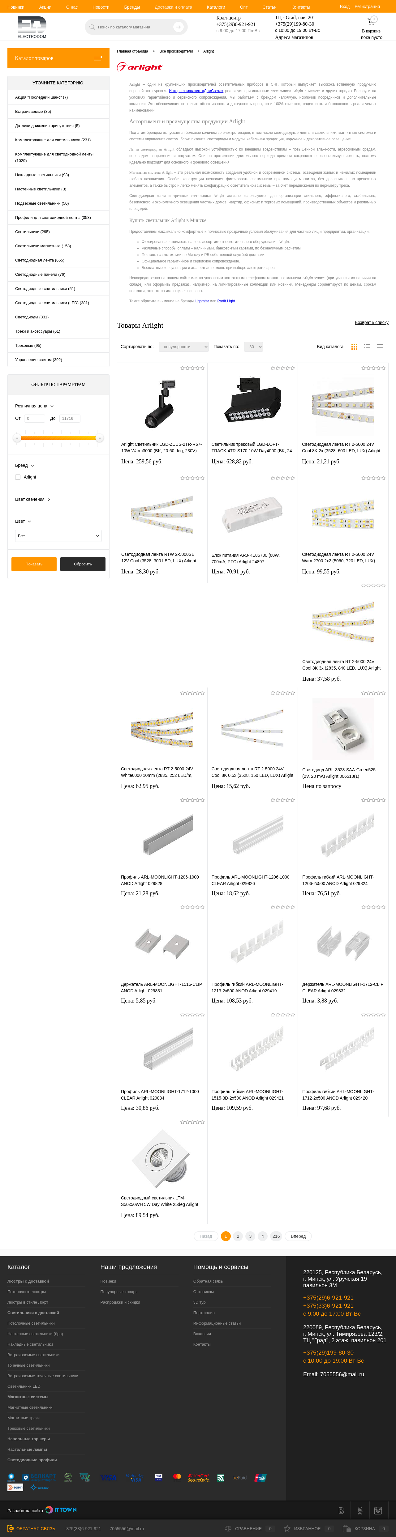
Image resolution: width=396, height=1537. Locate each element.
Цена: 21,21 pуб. (321, 461)
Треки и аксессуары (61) (37, 331)
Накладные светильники (30, 1344)
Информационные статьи (217, 1323)
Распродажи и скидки (120, 1302)
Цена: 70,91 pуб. (231, 571)
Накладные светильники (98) (42, 174)
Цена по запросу (321, 786)
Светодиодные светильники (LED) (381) (52, 302)
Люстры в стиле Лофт (27, 1302)
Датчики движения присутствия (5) (47, 125)
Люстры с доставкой (28, 1281)
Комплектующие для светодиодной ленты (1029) (54, 157)
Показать (33, 564)
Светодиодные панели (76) (40, 274)
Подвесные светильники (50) (42, 203)
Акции (45, 7)
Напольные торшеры (28, 1439)
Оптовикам (203, 1291)
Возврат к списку (372, 322)
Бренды (132, 7)
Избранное (309, 1528)
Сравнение (250, 1528)
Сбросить (83, 564)
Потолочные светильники (31, 1323)
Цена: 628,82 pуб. (232, 461)
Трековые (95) (28, 345)
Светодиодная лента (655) (39, 260)
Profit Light (226, 301)
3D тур (199, 1302)
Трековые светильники (28, 1428)
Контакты (300, 7)
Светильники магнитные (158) (43, 246)
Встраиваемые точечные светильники (42, 1375)
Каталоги (216, 7)
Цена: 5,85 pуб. (139, 1001)
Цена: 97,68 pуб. (321, 1108)
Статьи (270, 7)
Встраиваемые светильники (33, 1354)
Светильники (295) (32, 231)
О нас (72, 7)
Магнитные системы (27, 1396)
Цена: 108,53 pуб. (232, 1001)
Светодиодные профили (32, 1460)
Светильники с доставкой (33, 1312)
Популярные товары (119, 1291)
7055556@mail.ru (342, 1374)
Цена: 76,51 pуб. (321, 893)
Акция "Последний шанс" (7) (41, 97)
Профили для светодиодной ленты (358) (53, 217)
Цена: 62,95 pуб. (140, 786)
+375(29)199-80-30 (294, 24)
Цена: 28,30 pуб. (140, 571)
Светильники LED (24, 1386)
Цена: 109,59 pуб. (232, 1108)
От (17, 418)
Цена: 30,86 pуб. (140, 1108)
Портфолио (204, 1312)
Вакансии (202, 1333)
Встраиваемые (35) (33, 111)
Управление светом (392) (38, 359)
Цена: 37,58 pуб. (321, 679)
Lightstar (202, 301)
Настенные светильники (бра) (35, 1333)
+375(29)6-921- (232, 24)
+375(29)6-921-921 (328, 1297)
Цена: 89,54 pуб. (140, 1215)
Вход (345, 6)
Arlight (30, 477)
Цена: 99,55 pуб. (321, 571)
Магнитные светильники (30, 1407)
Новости (101, 7)
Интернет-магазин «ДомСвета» (196, 91)
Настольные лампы (27, 1449)
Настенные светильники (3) (40, 189)
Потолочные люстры (26, 1291)
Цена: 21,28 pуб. (140, 893)
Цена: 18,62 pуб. (231, 893)
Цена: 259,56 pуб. (142, 461)
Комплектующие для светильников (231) (53, 140)
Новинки (15, 7)
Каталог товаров (58, 58)
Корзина (366, 1528)
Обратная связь (208, 1281)
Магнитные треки (23, 1418)
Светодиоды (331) (32, 317)
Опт (244, 7)
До (52, 418)
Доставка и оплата (173, 7)
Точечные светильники (28, 1365)
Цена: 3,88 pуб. (320, 1001)
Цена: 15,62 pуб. (231, 786)
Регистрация (367, 6)
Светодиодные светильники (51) (45, 288)
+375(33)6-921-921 (328, 1305)
